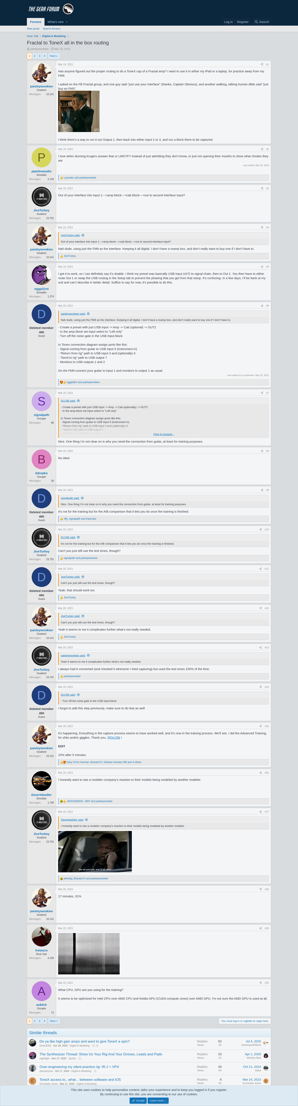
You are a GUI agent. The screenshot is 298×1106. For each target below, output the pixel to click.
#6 (267, 305)
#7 (267, 393)
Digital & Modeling (80, 1045)
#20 (267, 982)
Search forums (51, 28)
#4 (267, 227)
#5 (267, 266)
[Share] (262, 64)
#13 (267, 647)
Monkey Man (254, 1057)
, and (80, 518)
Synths (72, 1058)
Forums (35, 22)
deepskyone (46, 1071)
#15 (267, 726)
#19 (267, 928)
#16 (267, 772)
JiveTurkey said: (70, 235)
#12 (267, 608)
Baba (258, 1070)
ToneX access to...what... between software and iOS (80, 1080)
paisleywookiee (39, 48)
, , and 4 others (104, 762)
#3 (267, 188)
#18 (267, 889)
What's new (56, 22)
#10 (267, 529)
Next (52, 55)
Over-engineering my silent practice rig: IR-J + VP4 (79, 1067)
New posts (33, 28)
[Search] (261, 22)
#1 (267, 64)
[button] (67, 22)
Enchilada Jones (49, 1083)
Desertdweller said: (72, 819)
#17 (267, 811)
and (80, 177)
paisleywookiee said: (73, 313)
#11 (267, 568)
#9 (267, 490)
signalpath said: (70, 498)
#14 (267, 687)
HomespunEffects (251, 1045)
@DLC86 (113, 737)
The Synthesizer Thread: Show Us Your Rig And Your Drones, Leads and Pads (101, 1054)
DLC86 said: (68, 400)
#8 (267, 451)
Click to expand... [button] (163, 434)
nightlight (44, 1058)
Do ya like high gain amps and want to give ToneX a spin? (85, 1041)
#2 (267, 149)
